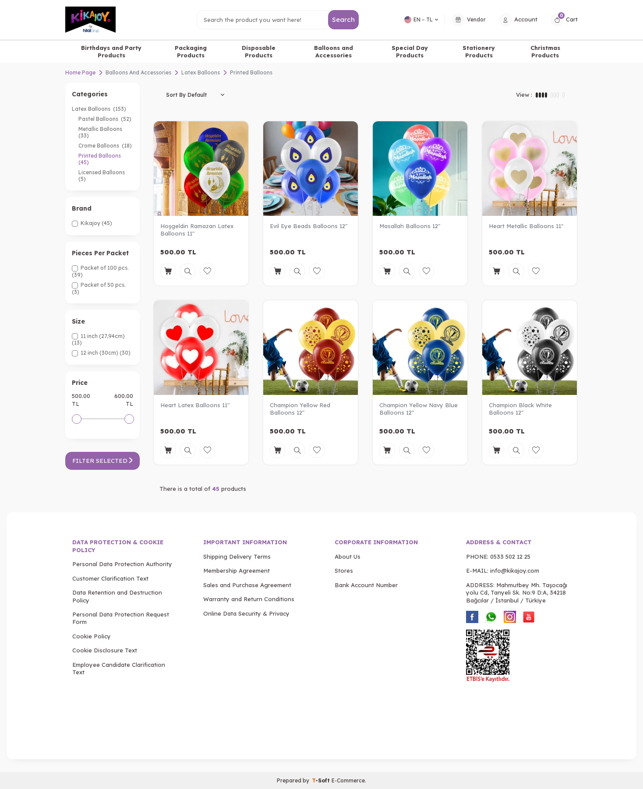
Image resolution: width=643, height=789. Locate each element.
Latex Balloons (200, 72)
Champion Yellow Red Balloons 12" (300, 409)
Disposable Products (259, 51)
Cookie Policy (91, 636)
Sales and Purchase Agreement (247, 584)
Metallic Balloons (101, 132)
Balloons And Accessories (138, 72)
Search (344, 19)
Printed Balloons (100, 159)
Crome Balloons (105, 145)
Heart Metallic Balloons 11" (526, 225)
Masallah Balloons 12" (409, 225)
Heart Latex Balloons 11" (195, 405)
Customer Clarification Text (110, 578)
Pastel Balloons (104, 119)
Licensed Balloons (102, 175)
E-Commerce (348, 780)
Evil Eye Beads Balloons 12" (308, 225)
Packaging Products (191, 51)
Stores (344, 570)
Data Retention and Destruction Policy (117, 596)
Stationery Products (479, 51)
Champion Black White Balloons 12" (520, 409)
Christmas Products (545, 51)
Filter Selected (102, 461)
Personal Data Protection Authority (122, 563)
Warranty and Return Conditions (248, 598)
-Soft (322, 780)
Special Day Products (410, 51)
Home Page (80, 72)
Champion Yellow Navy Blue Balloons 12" (418, 409)
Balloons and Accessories (333, 51)
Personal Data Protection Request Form (120, 618)
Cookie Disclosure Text (104, 650)
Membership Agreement (236, 570)
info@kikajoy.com (514, 570)
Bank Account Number (366, 584)
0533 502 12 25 (510, 556)
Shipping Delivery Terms (237, 556)
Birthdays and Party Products (111, 51)
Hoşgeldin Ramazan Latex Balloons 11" (196, 229)
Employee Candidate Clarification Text (118, 668)
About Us (347, 556)
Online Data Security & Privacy (246, 613)
